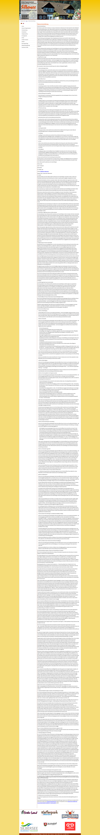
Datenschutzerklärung (26, 45)
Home (23, 26)
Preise (23, 37)
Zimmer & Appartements (26, 28)
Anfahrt (23, 41)
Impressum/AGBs (25, 47)
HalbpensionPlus (25, 33)
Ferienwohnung (24, 30)
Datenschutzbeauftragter (51, 801)
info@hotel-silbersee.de (44, 171)
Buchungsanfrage (25, 43)
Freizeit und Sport (25, 39)
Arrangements (24, 35)
